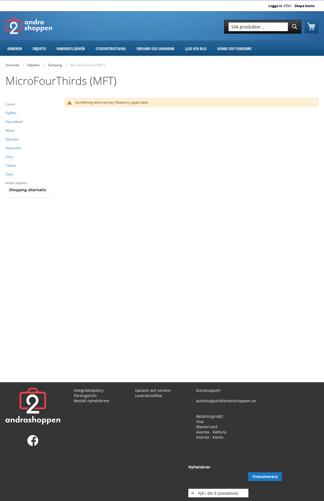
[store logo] (28, 26)
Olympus (12, 139)
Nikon (9, 130)
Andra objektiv (16, 183)
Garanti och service (152, 390)
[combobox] (262, 26)
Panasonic (13, 148)
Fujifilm (10, 113)
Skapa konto (304, 6)
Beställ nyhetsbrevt (91, 400)
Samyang (55, 65)
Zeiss (9, 174)
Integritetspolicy (88, 390)
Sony (9, 156)
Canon (10, 104)
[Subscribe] (302, 476)
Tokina (10, 165)
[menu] (162, 48)
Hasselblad (13, 121)
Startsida (12, 65)
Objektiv (33, 65)
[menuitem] (14, 48)
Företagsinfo (85, 395)
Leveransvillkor (149, 395)
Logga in (275, 6)
